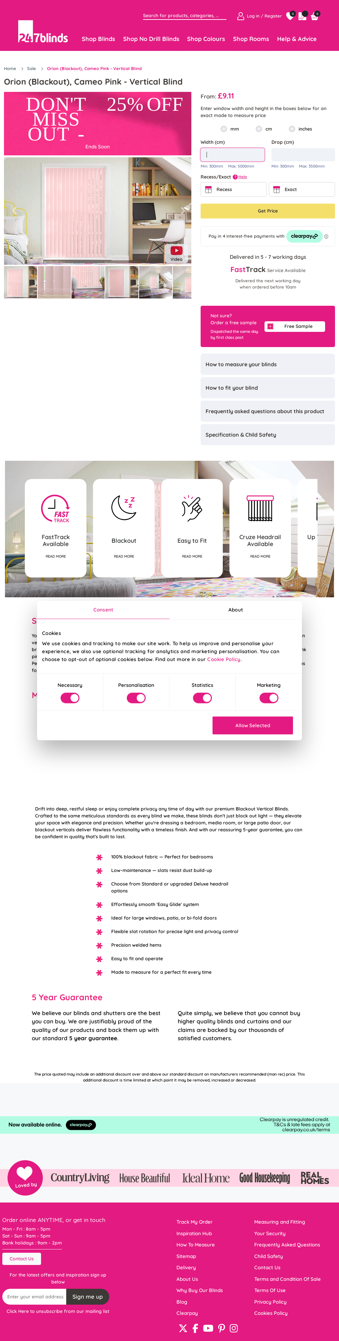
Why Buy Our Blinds (199, 1290)
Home (11, 68)
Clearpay (187, 1313)
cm (269, 129)
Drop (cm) (282, 142)
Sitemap (186, 1256)
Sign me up (88, 1296)
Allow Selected (252, 725)
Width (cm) (213, 142)
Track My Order (194, 1222)
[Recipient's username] (34, 1297)
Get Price (268, 211)
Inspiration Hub (194, 1233)
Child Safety (268, 1256)
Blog (181, 1302)
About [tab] (235, 609)
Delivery (186, 1267)
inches (305, 129)
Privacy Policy (270, 1302)
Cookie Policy (224, 659)
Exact (291, 189)
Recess (224, 189)
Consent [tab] (103, 609)
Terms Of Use (270, 1290)
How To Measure (195, 1245)
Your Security (270, 1233)
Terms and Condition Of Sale (287, 1279)
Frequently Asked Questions (287, 1245)
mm (234, 129)
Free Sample (298, 326)
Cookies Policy (271, 1313)
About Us (187, 1279)
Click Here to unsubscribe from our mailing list (58, 1311)
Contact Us (22, 1259)
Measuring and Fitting (279, 1222)
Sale (32, 68)
